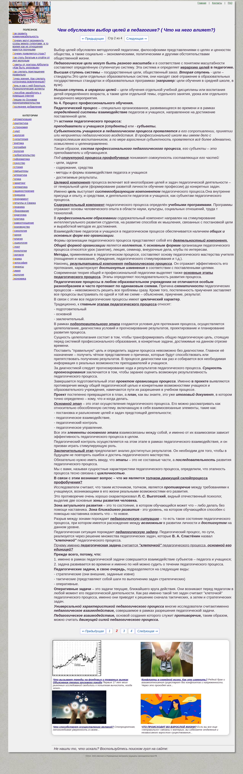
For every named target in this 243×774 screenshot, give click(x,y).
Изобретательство (24, 155)
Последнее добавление (27, 106)
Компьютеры (20, 171)
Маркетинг (19, 182)
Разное (17, 234)
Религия (18, 238)
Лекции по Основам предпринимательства (26, 101)
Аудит (16, 131)
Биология (18, 135)
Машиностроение (23, 190)
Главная (202, 3)
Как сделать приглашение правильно (28, 73)
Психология (20, 230)
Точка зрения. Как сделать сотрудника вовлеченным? (29, 80)
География (19, 147)
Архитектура (20, 123)
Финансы (18, 266)
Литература (20, 175)
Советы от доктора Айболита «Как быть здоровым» (30, 66)
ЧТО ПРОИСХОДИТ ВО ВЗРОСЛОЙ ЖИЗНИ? (169, 726)
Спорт (16, 246)
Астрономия (20, 127)
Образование (21, 210)
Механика (19, 206)
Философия (20, 262)
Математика (20, 186)
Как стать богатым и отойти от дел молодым (31, 59)
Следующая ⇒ (136, 38)
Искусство (19, 163)
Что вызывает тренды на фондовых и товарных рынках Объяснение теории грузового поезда (90, 681)
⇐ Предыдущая (93, 38)
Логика (17, 178)
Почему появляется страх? (29, 53)
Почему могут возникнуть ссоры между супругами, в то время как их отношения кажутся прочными (30, 45)
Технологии (20, 250)
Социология (20, 242)
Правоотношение (23, 222)
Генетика (18, 143)
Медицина (19, 194)
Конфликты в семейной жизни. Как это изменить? (174, 679)
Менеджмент (20, 198)
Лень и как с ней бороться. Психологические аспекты (29, 87)
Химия (17, 270)
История (18, 167)
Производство (21, 226)
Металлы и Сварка (24, 202)
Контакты (217, 3)
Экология (18, 274)
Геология (18, 151)
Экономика (19, 278)
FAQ (230, 3)
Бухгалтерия (20, 139)
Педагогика (19, 214)
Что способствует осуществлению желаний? (83, 726)
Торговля (18, 254)
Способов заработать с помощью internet (27, 94)
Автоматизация (22, 119)
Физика (17, 258)
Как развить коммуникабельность (26, 35)
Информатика (21, 159)
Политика (18, 218)
